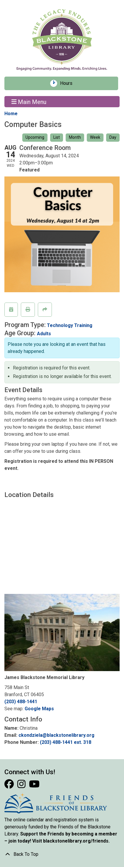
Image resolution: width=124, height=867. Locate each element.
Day (112, 137)
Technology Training (69, 325)
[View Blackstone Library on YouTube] (34, 786)
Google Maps (39, 708)
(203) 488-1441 (20, 701)
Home (11, 113)
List (56, 137)
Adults (44, 333)
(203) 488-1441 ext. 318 (65, 742)
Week (95, 137)
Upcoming (35, 137)
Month (75, 137)
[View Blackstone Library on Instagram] (22, 786)
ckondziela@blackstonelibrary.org (56, 735)
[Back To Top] (62, 854)
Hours (68, 83)
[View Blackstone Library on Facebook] (9, 786)
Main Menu (29, 101)
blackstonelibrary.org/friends (75, 841)
